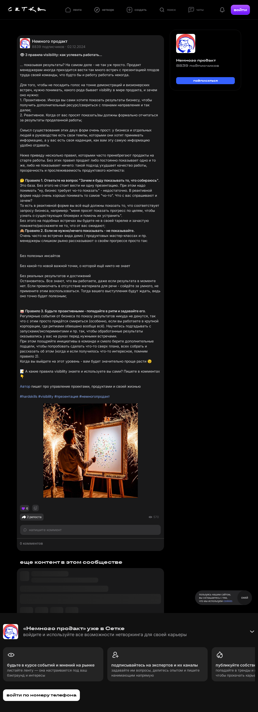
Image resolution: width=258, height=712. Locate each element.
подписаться (205, 80)
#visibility (45, 396)
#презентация (66, 396)
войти (240, 9)
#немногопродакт (94, 396)
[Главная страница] (27, 10)
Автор (25, 386)
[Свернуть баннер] (252, 632)
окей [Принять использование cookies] (244, 597)
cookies (227, 601)
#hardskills (28, 396)
